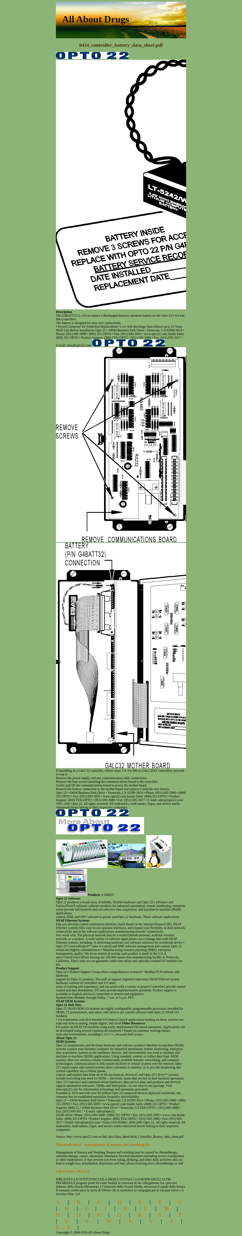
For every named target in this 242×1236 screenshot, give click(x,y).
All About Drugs (95, 19)
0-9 (64, 1227)
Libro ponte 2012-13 (72, 1171)
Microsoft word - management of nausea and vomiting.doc (103, 1144)
